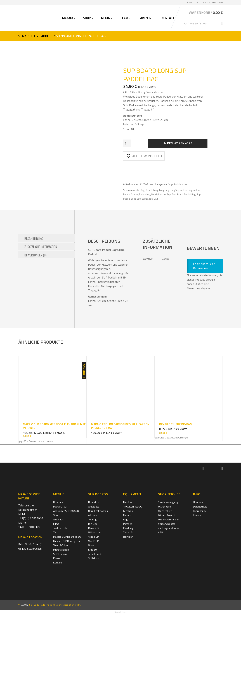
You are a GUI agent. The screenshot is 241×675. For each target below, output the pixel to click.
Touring (92, 580)
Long (155, 189)
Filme (56, 584)
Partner (146, 17)
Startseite (27, 35)
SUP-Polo (93, 619)
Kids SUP (93, 610)
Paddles (45, 35)
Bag (143, 189)
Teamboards (95, 614)
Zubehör (128, 593)
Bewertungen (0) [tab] (35, 315)
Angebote (93, 567)
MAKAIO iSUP (60, 567)
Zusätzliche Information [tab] (40, 307)
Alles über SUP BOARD (66, 571)
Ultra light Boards (98, 571)
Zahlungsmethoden (169, 589)
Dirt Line (93, 584)
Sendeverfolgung (213, 2)
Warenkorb (164, 567)
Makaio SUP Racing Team (67, 601)
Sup (169, 193)
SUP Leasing (60, 614)
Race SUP (93, 589)
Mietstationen (61, 610)
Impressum (199, 571)
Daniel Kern (120, 673)
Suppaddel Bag (150, 198)
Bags (170, 183)
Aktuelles (58, 580)
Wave (91, 606)
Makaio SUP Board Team (67, 597)
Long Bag (164, 189)
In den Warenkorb (178, 142)
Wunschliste (165, 571)
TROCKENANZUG (132, 567)
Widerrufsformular (168, 580)
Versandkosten (155, 92)
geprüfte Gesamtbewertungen (35, 502)
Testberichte (60, 589)
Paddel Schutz (130, 193)
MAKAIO (25, 665)
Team (125, 17)
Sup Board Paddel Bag (183, 193)
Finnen (127, 576)
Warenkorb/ (206, 12)
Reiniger (128, 597)
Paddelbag (144, 193)
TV (54, 593)
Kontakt (168, 17)
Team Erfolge (60, 606)
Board (149, 189)
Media (106, 17)
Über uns (58, 563)
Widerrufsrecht (166, 576)
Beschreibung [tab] (33, 299)
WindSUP (93, 601)
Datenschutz (200, 567)
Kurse (56, 619)
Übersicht (93, 563)
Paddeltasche (158, 193)
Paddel (196, 189)
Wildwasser (95, 593)
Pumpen (128, 584)
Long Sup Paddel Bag (181, 189)
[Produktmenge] (127, 143)
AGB (160, 593)
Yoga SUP (93, 597)
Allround (93, 576)
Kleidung (128, 589)
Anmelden (192, 2)
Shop (88, 17)
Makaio (68, 17)
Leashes (128, 571)
